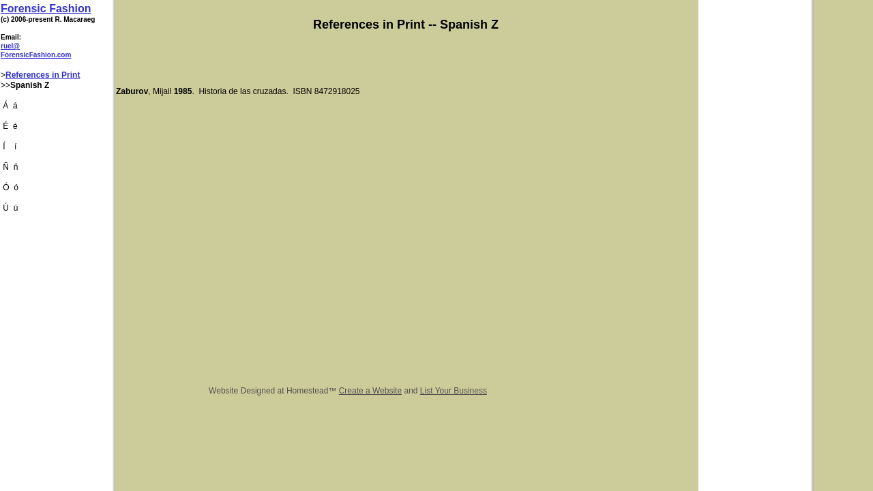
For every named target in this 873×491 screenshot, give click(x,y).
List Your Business (453, 391)
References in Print (42, 75)
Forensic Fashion (46, 8)
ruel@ (10, 46)
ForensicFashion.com (36, 55)
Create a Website (370, 391)
